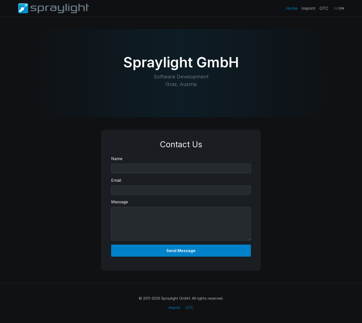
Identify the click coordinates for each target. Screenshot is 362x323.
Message (119, 201)
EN (342, 8)
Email (116, 180)
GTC (324, 8)
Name (116, 158)
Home (291, 8)
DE (336, 8)
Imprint (308, 8)
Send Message (181, 250)
